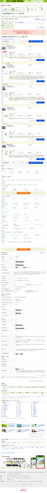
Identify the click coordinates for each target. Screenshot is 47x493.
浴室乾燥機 (26, 204)
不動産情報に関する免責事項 (41, 472)
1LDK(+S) (20, 171)
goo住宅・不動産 (2, 472)
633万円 (42, 394)
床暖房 (36, 207)
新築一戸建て (18, 477)
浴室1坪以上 (37, 204)
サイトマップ (28, 484)
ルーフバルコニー (5, 208)
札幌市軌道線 (5, 409)
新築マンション (9, 477)
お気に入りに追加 (24, 41)
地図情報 (40, 481)
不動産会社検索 (13, 448)
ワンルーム (4, 171)
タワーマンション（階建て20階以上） (6, 225)
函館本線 (4, 403)
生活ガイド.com (44, 375)
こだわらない (5, 241)
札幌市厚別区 (35, 416)
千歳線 (4, 413)
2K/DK (29, 171)
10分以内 (24, 184)
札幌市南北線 (5, 406)
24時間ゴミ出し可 (5, 221)
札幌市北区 (34, 412)
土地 (24, 477)
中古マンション (14, 477)
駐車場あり (4, 217)
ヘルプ (21, 484)
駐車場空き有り (16, 217)
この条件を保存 (41, 27)
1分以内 (9, 184)
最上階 (26, 198)
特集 (7, 481)
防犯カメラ (26, 214)
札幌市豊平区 (35, 410)
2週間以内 (29, 241)
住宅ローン (30, 477)
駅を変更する (11, 23)
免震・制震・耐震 (5, 228)
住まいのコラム (31, 481)
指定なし (4, 184)
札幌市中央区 (35, 403)
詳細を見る (40, 102)
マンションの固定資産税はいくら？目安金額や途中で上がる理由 (41, 425)
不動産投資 (27, 477)
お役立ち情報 (2, 481)
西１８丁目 (19, 412)
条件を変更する (7, 27)
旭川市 (34, 406)
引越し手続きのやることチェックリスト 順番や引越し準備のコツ (41, 430)
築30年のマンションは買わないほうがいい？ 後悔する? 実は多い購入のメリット (26, 425)
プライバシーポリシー (17, 484)
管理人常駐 (37, 220)
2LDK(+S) (37, 171)
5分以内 (14, 184)
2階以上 (15, 198)
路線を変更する (4, 23)
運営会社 (31, 484)
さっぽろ (19, 406)
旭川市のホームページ (42, 252)
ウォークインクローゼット (7, 211)
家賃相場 (18, 448)
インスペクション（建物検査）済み (29, 229)
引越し (10, 481)
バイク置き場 (27, 217)
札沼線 (4, 412)
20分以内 (35, 184)
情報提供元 (35, 472)
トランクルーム (27, 207)
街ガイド (27, 481)
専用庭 (26, 208)
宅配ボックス (16, 207)
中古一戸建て (22, 477)
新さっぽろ (19, 413)
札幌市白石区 (35, 413)
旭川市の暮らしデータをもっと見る (36, 380)
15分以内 (30, 184)
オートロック (5, 214)
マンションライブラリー (5, 448)
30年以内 (4, 181)
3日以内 (20, 241)
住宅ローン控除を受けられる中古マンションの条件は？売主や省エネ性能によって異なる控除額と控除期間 (11, 425)
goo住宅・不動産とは (10, 472)
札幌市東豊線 (5, 416)
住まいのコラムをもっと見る (36, 436)
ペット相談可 (27, 190)
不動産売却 (8, 479)
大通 (19, 403)
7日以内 (25, 241)
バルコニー (15, 208)
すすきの (19, 409)
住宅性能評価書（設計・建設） (18, 228)
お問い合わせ (24, 484)
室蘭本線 (4, 410)
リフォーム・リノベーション (40, 190)
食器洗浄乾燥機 (5, 204)
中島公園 (19, 410)
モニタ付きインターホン (17, 214)
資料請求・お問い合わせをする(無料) (36, 41)
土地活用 (12, 479)
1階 (3, 198)
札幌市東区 (34, 409)
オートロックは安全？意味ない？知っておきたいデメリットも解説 (11, 430)
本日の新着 (11, 241)
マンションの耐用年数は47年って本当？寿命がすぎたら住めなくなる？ (26, 430)
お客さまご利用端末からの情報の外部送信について (19, 472)
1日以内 (16, 241)
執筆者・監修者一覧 (36, 481)
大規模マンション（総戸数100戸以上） (17, 225)
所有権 (4, 220)
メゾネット (26, 224)
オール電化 (15, 204)
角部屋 (4, 190)
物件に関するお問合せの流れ (30, 472)
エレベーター (5, 207)
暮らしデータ (23, 448)
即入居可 (15, 190)
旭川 (19, 416)
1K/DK (12, 171)
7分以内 (19, 184)
